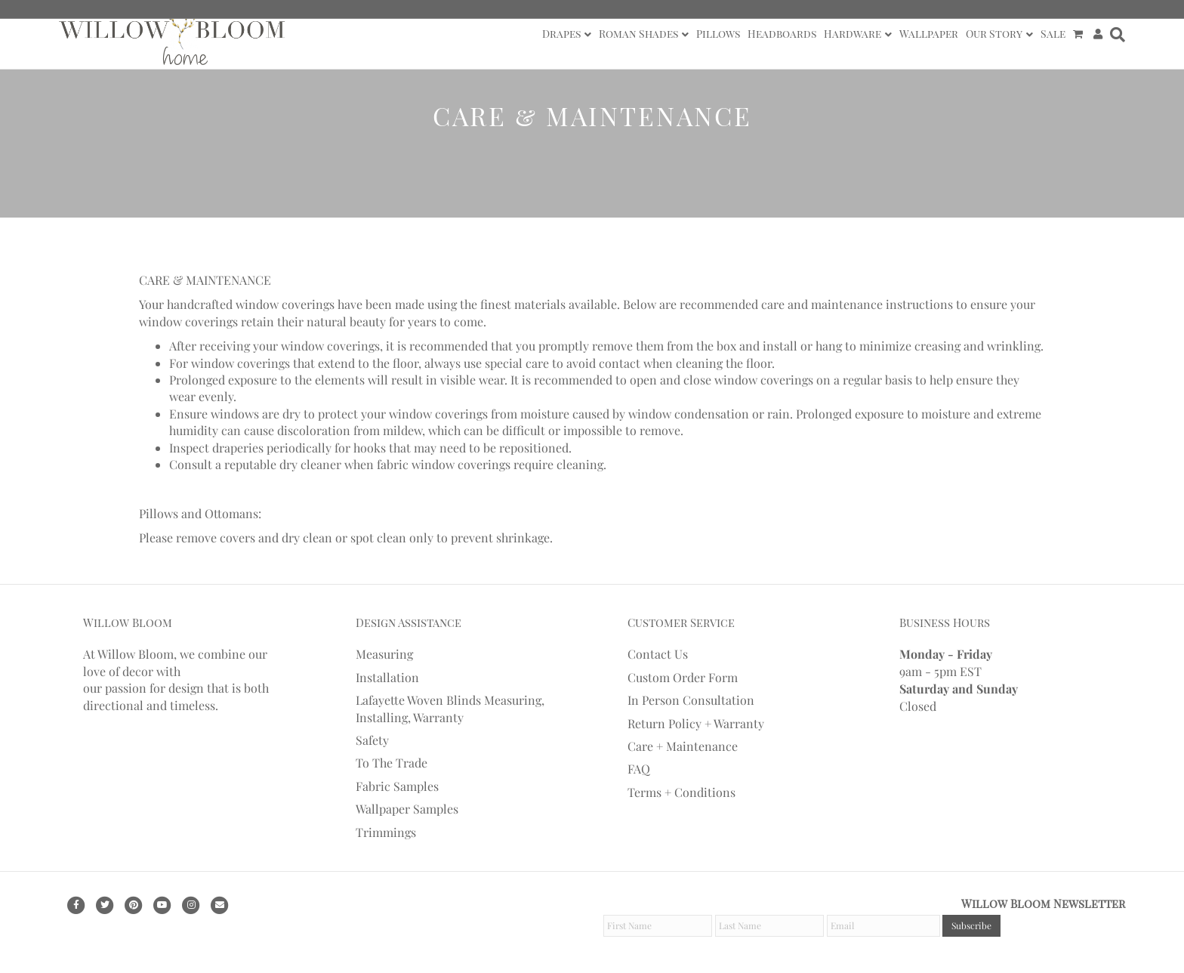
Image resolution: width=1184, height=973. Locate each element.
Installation (387, 677)
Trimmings (386, 832)
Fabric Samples (397, 786)
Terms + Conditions (681, 792)
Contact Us (657, 654)
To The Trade (391, 763)
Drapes (561, 33)
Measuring (384, 654)
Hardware (852, 33)
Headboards (782, 33)
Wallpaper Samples (407, 809)
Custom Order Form (682, 677)
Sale (1053, 33)
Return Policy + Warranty (695, 723)
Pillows (718, 33)
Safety (372, 740)
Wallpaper (928, 33)
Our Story (994, 33)
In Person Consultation (690, 700)
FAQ (638, 769)
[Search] (1115, 34)
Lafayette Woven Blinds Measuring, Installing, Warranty (450, 708)
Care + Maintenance (682, 746)
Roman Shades (638, 33)
